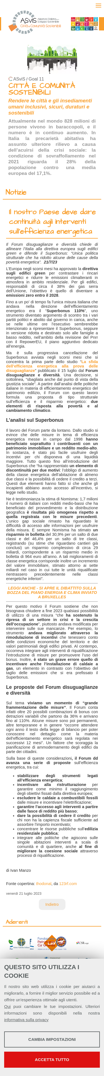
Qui (7, 1006)
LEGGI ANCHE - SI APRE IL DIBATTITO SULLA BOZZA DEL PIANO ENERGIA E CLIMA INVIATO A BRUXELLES (52, 592)
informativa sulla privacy (26, 1019)
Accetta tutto (52, 1059)
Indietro (52, 904)
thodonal (43, 883)
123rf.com (68, 883)
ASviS (19, 79)
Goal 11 (36, 79)
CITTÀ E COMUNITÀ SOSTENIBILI (41, 89)
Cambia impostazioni (52, 1039)
